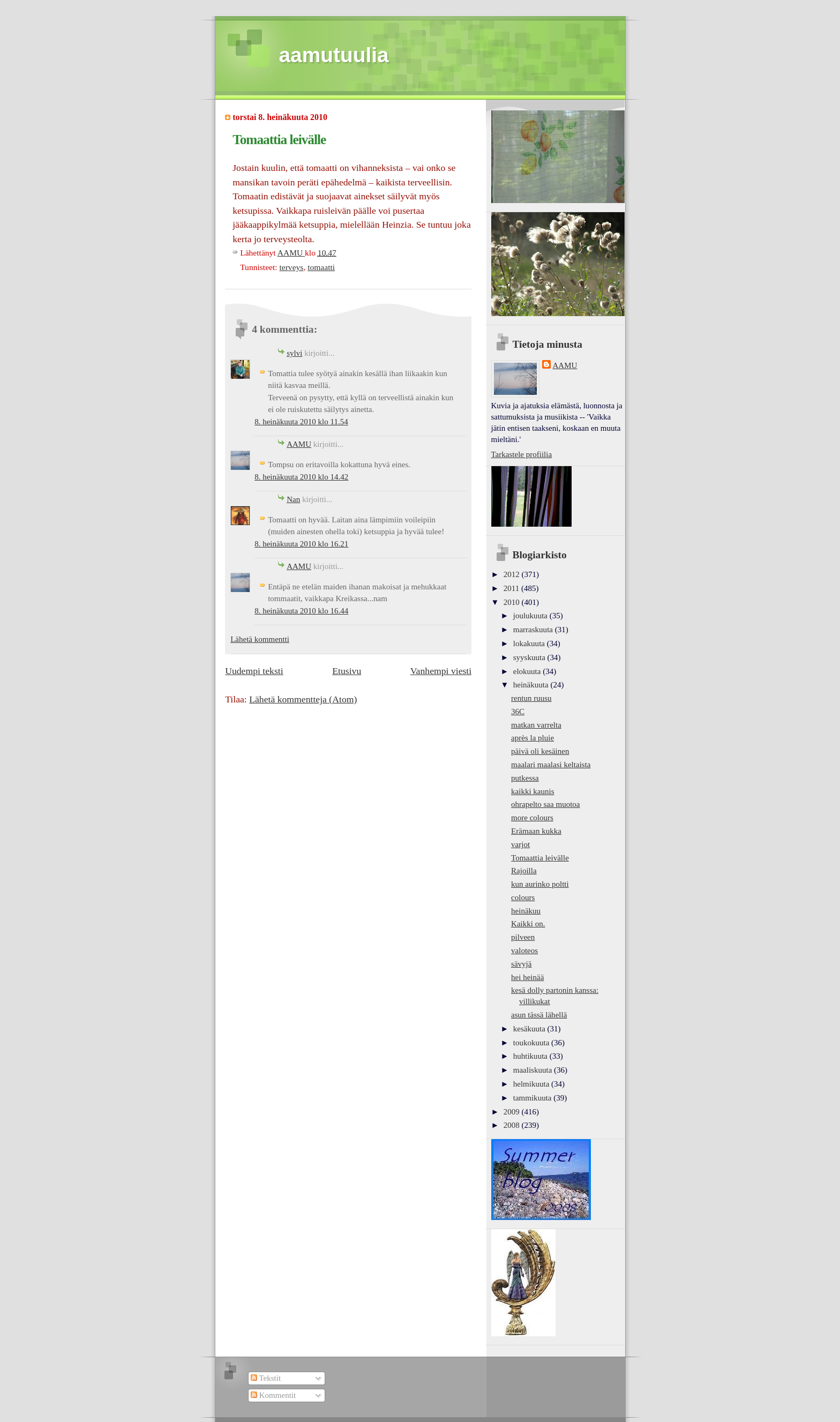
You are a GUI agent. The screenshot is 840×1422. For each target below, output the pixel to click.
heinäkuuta (532, 684)
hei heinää (527, 977)
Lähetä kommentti (259, 639)
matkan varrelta (536, 725)
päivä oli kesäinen (540, 751)
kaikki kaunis (532, 791)
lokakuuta (530, 643)
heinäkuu (526, 911)
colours (523, 897)
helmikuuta (532, 1084)
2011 (512, 588)
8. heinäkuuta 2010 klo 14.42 (301, 477)
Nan (293, 499)
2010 (513, 602)
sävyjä (521, 964)
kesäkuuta (530, 1028)
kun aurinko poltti (540, 884)
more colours (532, 817)
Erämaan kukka (536, 831)
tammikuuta (533, 1098)
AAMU (299, 444)
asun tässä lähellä (539, 1015)
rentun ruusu (531, 698)
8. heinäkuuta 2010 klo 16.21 (301, 544)
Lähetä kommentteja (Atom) (303, 699)
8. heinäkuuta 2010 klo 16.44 (301, 611)
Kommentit (273, 1395)
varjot (520, 844)
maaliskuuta (533, 1070)
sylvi (294, 353)
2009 (513, 1111)
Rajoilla (524, 870)
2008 (513, 1125)
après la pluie (532, 738)
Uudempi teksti (254, 670)
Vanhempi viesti (440, 670)
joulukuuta (531, 615)
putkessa (525, 778)
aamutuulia (334, 54)
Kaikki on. (528, 923)
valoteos (524, 950)
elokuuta (528, 671)
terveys (291, 267)
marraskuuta (534, 629)
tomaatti (321, 267)
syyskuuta (530, 657)
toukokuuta (532, 1042)
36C (517, 711)
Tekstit (266, 1378)
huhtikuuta (531, 1056)
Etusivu (346, 670)
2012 (513, 574)
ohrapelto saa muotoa (545, 804)
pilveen (523, 937)
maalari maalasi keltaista (550, 764)
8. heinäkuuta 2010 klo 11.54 (301, 421)
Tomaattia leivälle (540, 858)
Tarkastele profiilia (521, 454)
